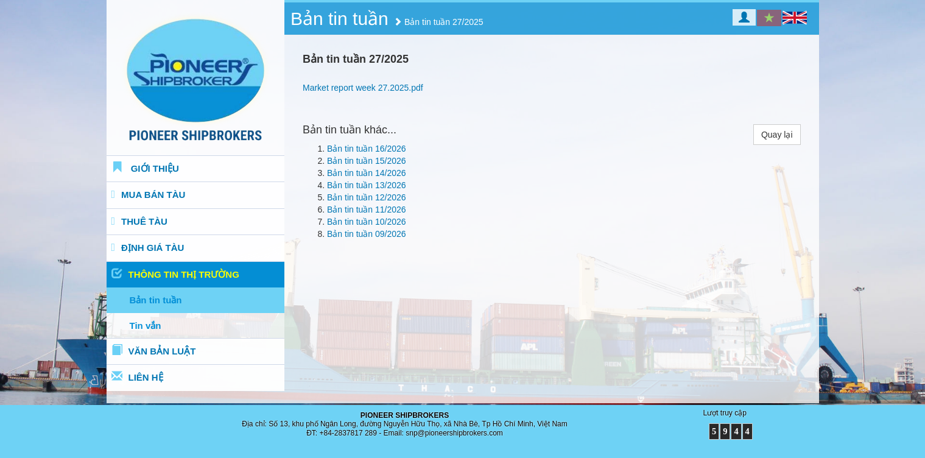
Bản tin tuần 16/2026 (366, 148)
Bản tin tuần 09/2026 (366, 234)
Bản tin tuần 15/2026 (366, 161)
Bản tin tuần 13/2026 (366, 185)
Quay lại (777, 134)
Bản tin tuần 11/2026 (366, 209)
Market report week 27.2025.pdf (363, 88)
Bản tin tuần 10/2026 (366, 222)
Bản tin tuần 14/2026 (366, 173)
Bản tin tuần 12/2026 (366, 197)
